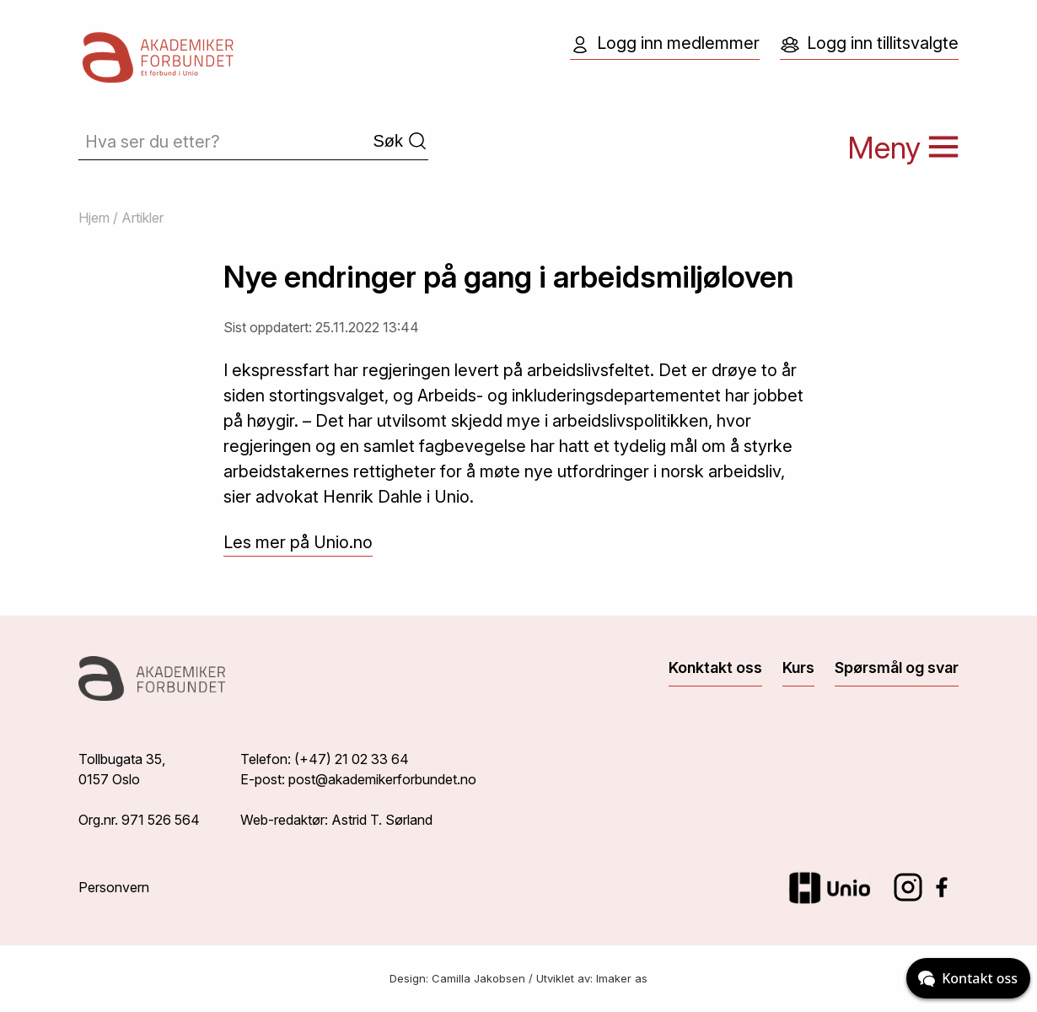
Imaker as (621, 978)
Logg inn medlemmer (665, 44)
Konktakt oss (715, 667)
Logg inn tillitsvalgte (869, 44)
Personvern (113, 887)
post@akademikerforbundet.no (382, 779)
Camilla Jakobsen (478, 978)
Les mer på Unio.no (298, 542)
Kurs (798, 667)
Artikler (142, 217)
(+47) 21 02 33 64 (351, 759)
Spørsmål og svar (897, 667)
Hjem (94, 217)
